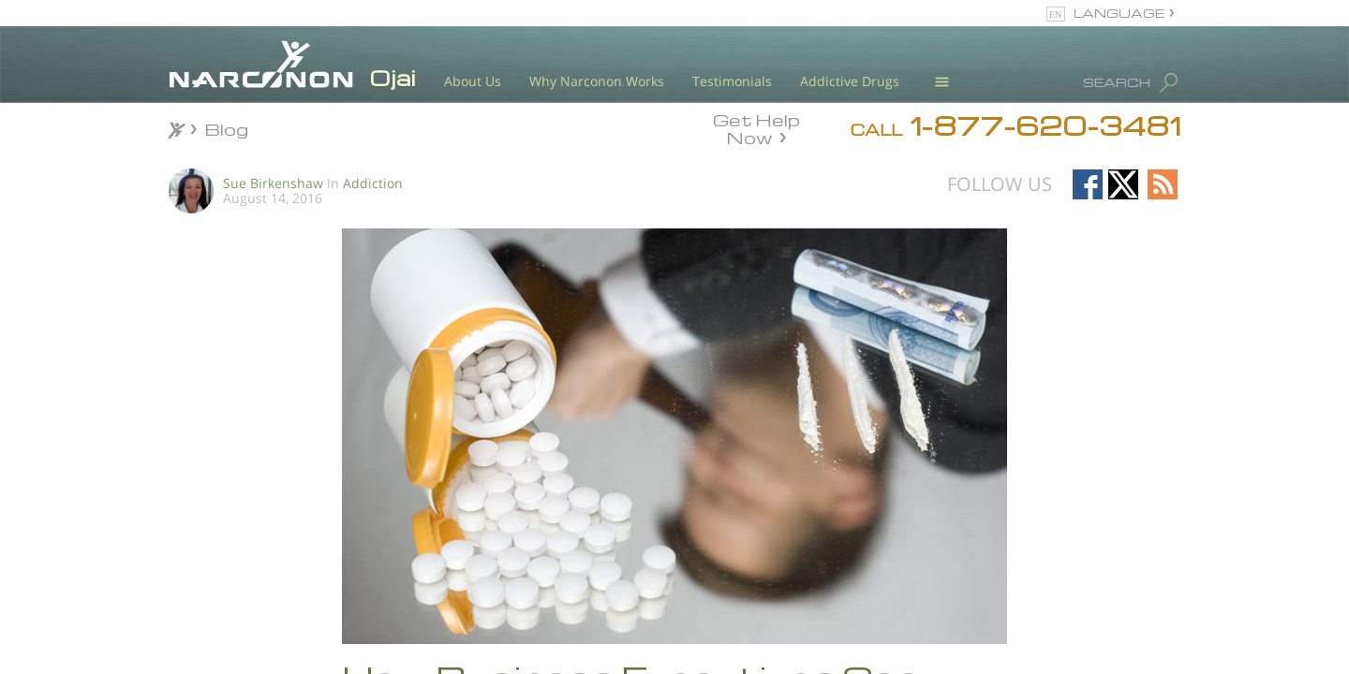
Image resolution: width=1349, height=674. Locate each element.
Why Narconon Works (596, 81)
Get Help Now (756, 127)
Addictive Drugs (849, 81)
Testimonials (732, 81)
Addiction (373, 183)
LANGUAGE (1119, 13)
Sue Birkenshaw (273, 183)
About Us (472, 81)
